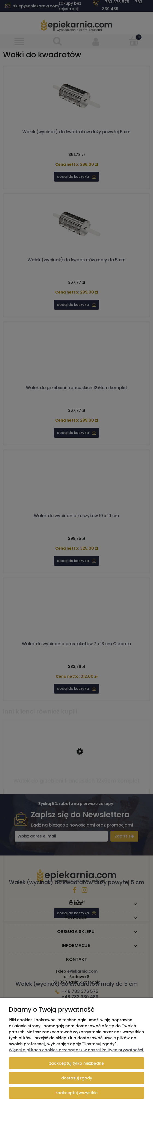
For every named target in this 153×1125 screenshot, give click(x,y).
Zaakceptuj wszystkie (76, 1093)
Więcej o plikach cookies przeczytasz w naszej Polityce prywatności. (76, 1050)
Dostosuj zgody (76, 1078)
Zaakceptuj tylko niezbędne (76, 1063)
